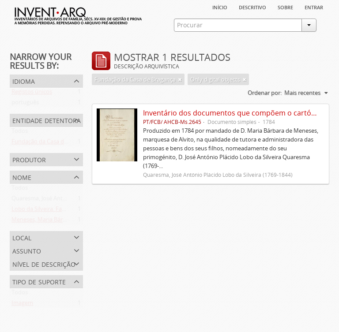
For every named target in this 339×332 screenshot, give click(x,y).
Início (219, 6)
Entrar (314, 6)
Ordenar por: (265, 93)
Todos (19, 133)
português (25, 104)
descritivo (252, 6)
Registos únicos (31, 93)
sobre (285, 6)
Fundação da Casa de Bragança (52, 143)
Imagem (22, 305)
